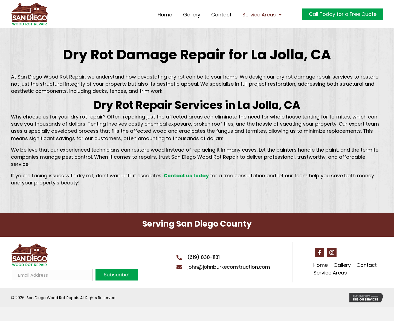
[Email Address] (52, 275)
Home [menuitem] (320, 265)
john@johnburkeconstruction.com (228, 267)
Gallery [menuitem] (342, 265)
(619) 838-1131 (203, 257)
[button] (116, 274)
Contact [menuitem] (367, 265)
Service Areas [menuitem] (330, 272)
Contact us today (186, 175)
